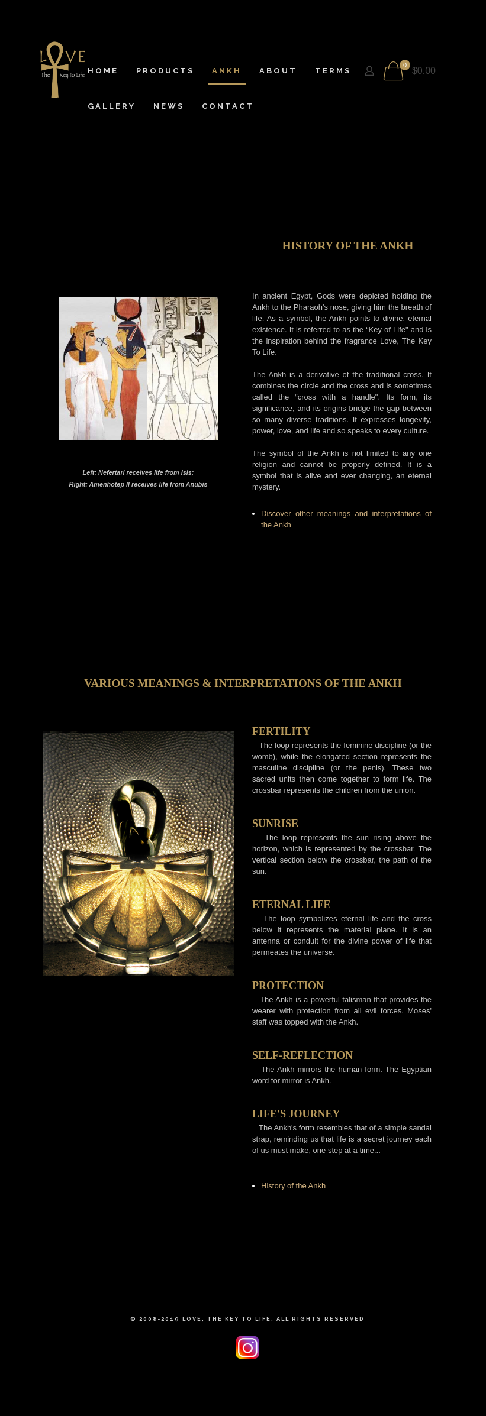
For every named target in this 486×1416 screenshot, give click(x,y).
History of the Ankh (293, 1185)
